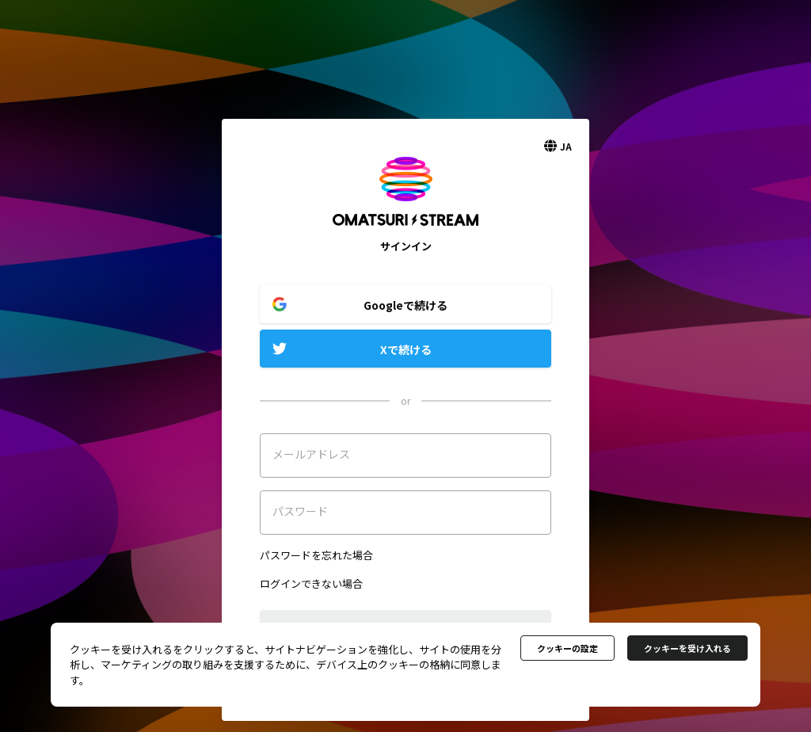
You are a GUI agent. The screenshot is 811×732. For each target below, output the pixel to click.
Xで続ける (406, 349)
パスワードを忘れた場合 (316, 554)
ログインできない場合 (311, 583)
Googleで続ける (405, 305)
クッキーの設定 (567, 648)
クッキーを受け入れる (687, 648)
